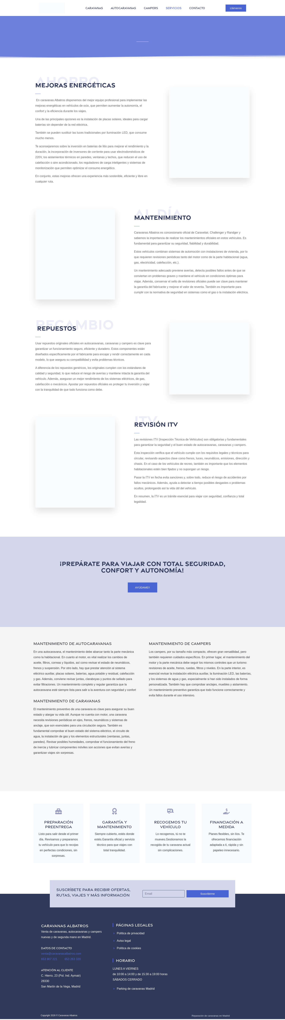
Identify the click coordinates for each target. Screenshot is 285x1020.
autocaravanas (123, 8)
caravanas (94, 8)
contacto (197, 8)
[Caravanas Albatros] (212, 956)
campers (151, 8)
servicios (173, 8)
